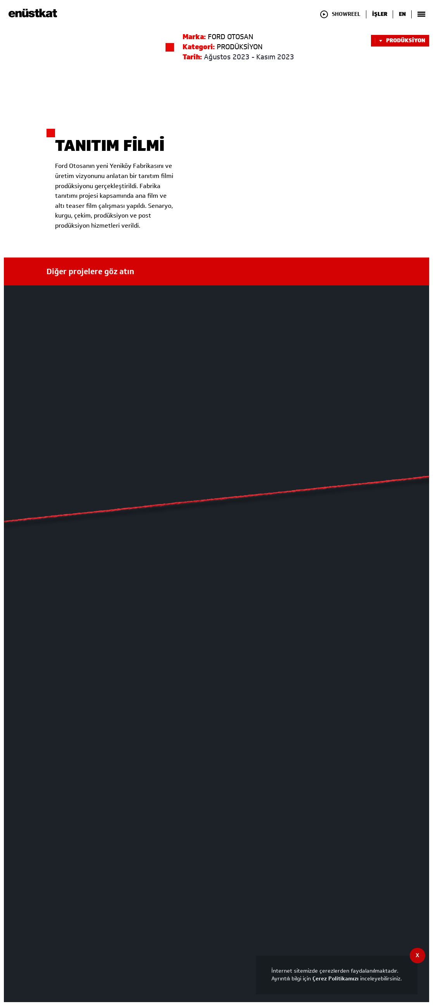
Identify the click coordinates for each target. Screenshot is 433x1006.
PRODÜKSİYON (400, 41)
